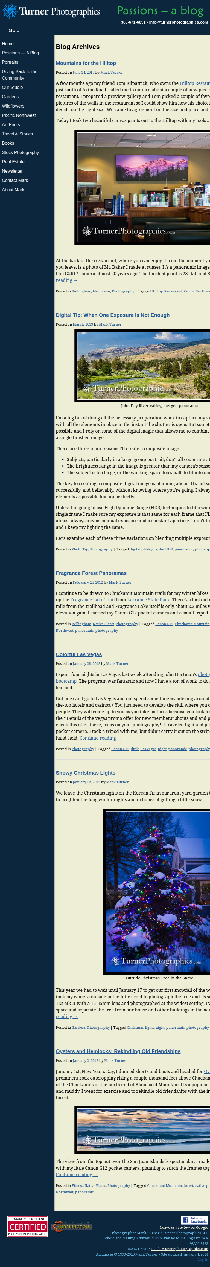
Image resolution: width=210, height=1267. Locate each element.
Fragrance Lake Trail (38, 599)
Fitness (22, 1186)
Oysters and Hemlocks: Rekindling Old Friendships (63, 1051)
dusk (80, 749)
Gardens (24, 1027)
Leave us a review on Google (184, 1227)
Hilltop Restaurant (144, 83)
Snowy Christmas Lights (31, 773)
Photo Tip (25, 549)
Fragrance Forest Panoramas (36, 573)
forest (134, 1186)
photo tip (148, 549)
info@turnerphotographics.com (178, 22)
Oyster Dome (163, 1071)
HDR (114, 549)
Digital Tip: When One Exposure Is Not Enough (58, 315)
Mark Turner (57, 72)
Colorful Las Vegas (24, 654)
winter (171, 1027)
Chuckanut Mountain (137, 624)
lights (95, 1027)
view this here (185, 718)
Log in (202, 1259)
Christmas (80, 1027)
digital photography (92, 549)
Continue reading (184, 538)
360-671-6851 (133, 22)
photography (52, 630)
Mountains (47, 291)
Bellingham (27, 291)
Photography (68, 291)
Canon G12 (110, 624)
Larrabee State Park (94, 599)
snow (160, 1027)
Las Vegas (94, 749)
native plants (167, 624)
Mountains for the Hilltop (31, 63)
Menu (12, 30)
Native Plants (49, 624)
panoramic (169, 291)
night (107, 749)
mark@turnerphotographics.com (179, 1249)
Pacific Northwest (143, 291)
